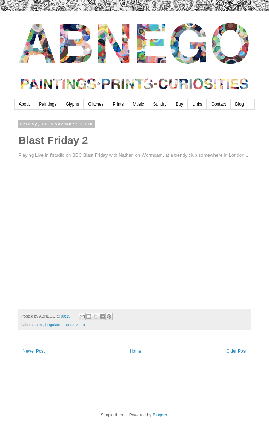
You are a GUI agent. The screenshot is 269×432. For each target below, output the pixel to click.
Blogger (160, 415)
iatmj (39, 324)
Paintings (47, 104)
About (24, 104)
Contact (218, 104)
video (80, 324)
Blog (239, 104)
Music (138, 104)
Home (135, 351)
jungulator (53, 324)
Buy (179, 104)
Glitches (95, 104)
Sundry (159, 104)
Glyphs (72, 104)
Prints (118, 104)
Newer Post (34, 351)
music (68, 324)
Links (197, 104)
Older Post (236, 351)
